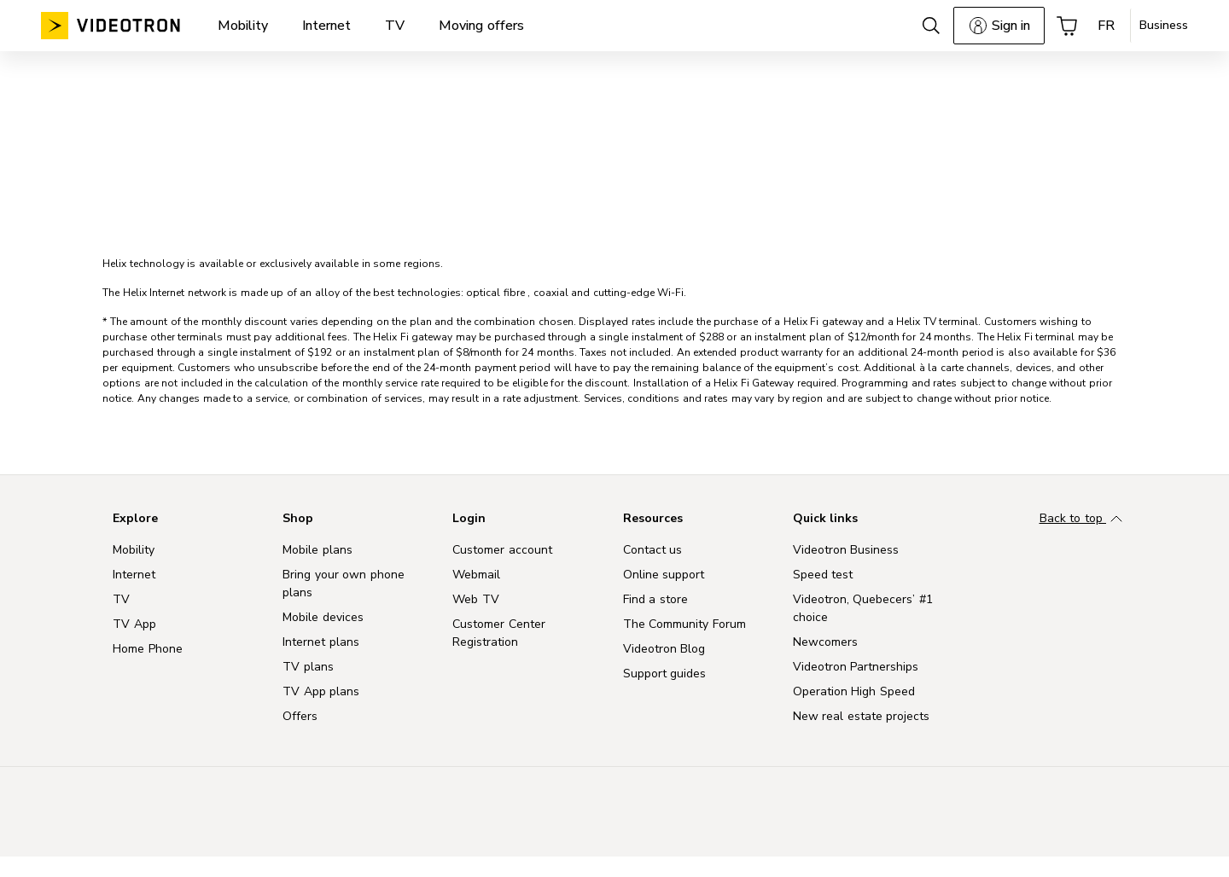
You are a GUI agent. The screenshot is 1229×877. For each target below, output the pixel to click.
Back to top (1083, 519)
